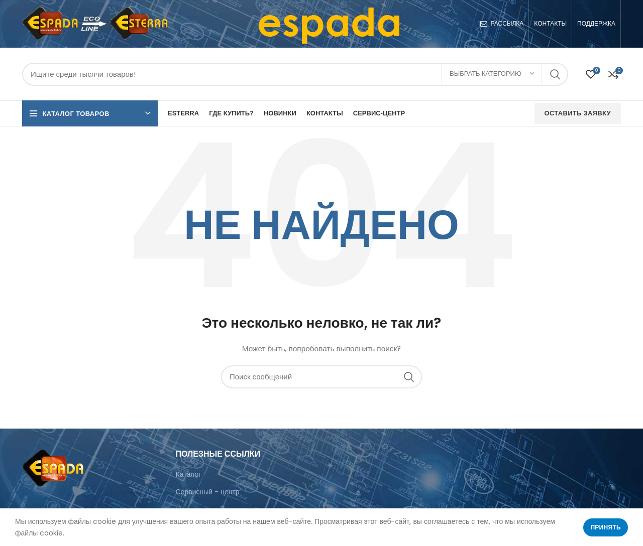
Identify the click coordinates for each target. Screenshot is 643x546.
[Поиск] (295, 74)
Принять (605, 527)
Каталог (188, 474)
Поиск (554, 74)
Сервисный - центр (208, 492)
